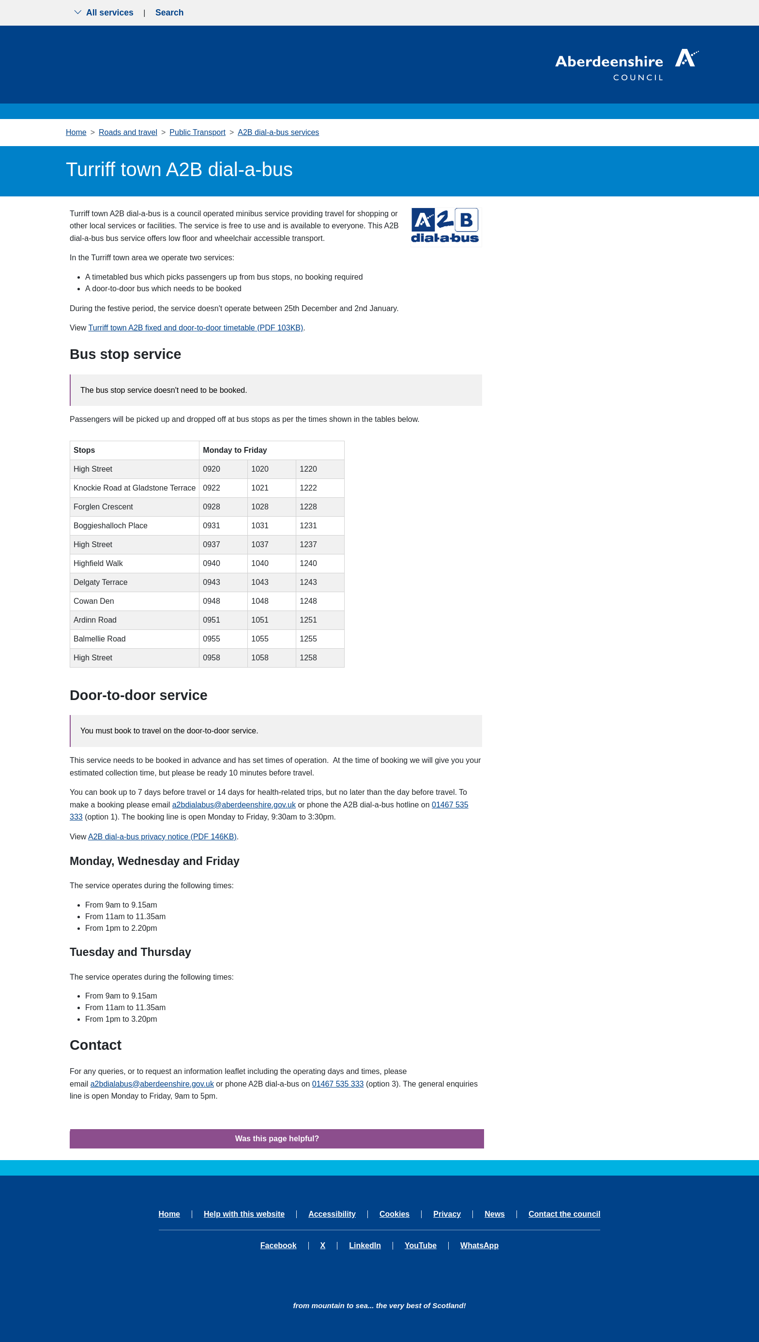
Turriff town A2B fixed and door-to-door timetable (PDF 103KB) (196, 328)
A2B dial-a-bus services (278, 132)
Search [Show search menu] (169, 12)
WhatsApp (479, 1246)
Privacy (447, 1214)
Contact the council (564, 1214)
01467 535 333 (338, 1084)
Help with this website (244, 1214)
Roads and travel (128, 132)
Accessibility (332, 1214)
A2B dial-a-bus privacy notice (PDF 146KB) (162, 837)
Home (76, 132)
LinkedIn (365, 1246)
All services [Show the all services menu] (104, 12)
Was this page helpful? (277, 1138)
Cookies (395, 1214)
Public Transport (197, 132)
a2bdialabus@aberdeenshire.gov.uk (234, 805)
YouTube (421, 1246)
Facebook (278, 1246)
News (495, 1214)
